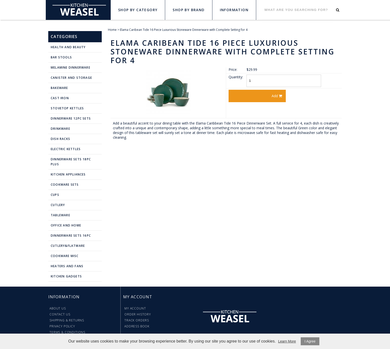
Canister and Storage (71, 78)
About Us (57, 308)
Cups (55, 195)
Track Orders (136, 320)
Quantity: (236, 77)
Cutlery (58, 205)
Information (234, 9)
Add (277, 95)
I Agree (309, 341)
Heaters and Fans (67, 266)
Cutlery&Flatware (68, 246)
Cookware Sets (65, 184)
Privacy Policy (62, 326)
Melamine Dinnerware (70, 67)
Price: (233, 69)
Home (112, 30)
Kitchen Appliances (68, 174)
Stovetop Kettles (67, 108)
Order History (137, 314)
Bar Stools (61, 57)
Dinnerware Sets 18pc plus (71, 161)
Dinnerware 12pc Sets (71, 118)
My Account (135, 308)
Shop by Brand (188, 9)
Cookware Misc (65, 256)
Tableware (60, 215)
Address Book (136, 326)
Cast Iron (60, 98)
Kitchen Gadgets (66, 276)
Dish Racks (60, 139)
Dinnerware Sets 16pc (71, 235)
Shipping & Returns (66, 320)
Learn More (287, 341)
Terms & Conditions (67, 332)
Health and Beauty (68, 47)
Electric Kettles (66, 149)
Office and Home (66, 225)
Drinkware (60, 129)
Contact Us (59, 314)
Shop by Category (137, 9)
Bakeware (59, 88)
